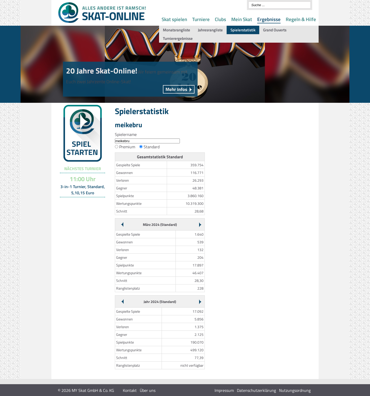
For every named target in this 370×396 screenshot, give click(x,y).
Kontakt (130, 390)
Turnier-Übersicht (80, 204)
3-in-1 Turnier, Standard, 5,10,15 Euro (82, 189)
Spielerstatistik (242, 30)
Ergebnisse (269, 19)
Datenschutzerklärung (256, 390)
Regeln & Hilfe (301, 19)
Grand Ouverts (274, 30)
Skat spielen (174, 19)
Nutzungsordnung (295, 390)
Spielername (126, 134)
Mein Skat (241, 19)
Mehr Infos (176, 89)
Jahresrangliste (210, 30)
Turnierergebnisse (178, 38)
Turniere (201, 19)
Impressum (224, 390)
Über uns (147, 390)
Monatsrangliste (176, 30)
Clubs (220, 19)
